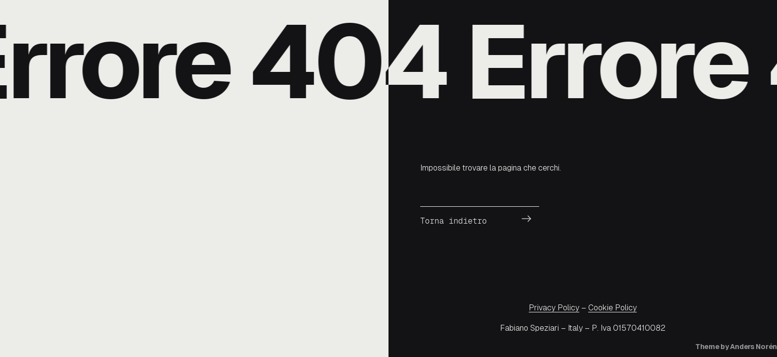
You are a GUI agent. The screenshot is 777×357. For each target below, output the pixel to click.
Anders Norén (753, 347)
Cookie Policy (612, 307)
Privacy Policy (554, 307)
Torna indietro (453, 221)
